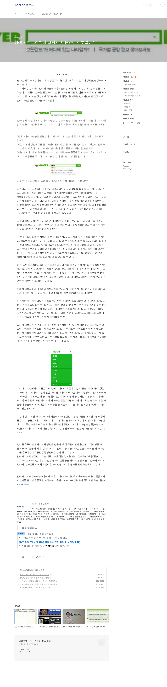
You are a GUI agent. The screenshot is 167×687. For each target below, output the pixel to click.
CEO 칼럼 (127, 104)
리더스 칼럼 (128, 110)
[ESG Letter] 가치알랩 (131, 123)
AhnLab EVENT (129, 119)
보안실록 (127, 107)
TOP (150, 685)
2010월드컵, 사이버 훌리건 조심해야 (34, 578)
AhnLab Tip (127, 114)
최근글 (125, 144)
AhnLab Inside (129, 81)
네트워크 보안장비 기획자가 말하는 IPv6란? (37, 581)
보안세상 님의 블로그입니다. (29, 644)
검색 (145, 5)
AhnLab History (130, 85)
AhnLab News (129, 77)
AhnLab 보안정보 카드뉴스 (133, 96)
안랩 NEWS (29, 14)
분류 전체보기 (129, 73)
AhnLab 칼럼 (25, 570)
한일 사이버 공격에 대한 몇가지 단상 (34, 575)
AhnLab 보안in (128, 89)
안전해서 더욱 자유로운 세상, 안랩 (35, 640)
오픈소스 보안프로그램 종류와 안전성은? (36, 587)
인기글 (132, 144)
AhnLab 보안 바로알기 (131, 92)
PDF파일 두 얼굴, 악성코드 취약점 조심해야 (37, 584)
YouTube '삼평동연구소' (52, 14)
